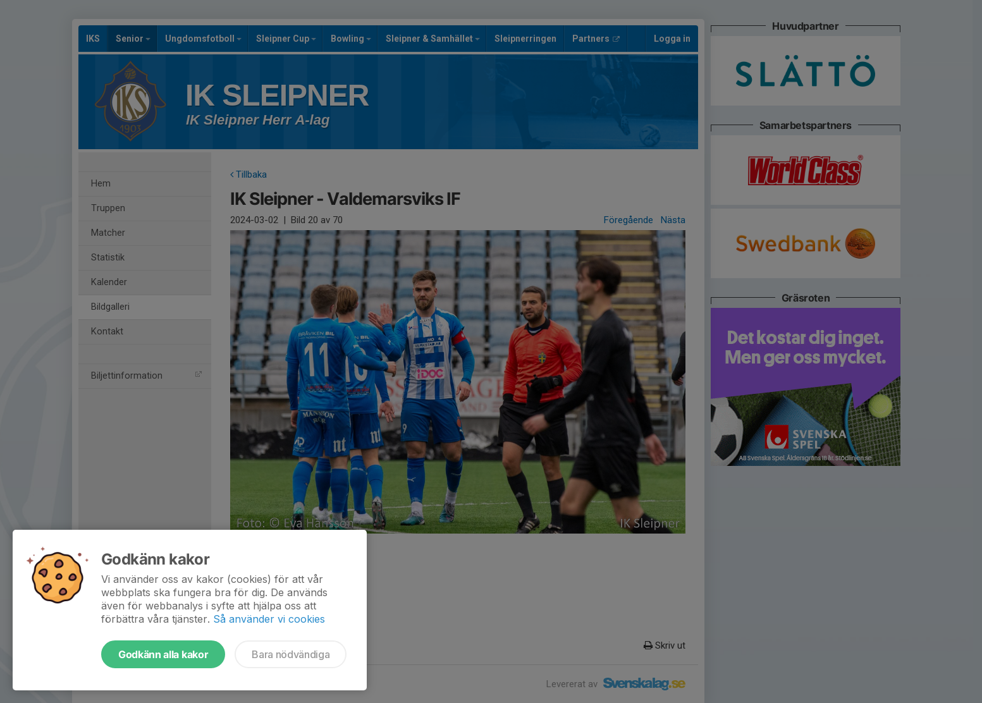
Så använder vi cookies (269, 619)
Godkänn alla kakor (163, 654)
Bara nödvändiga (290, 654)
